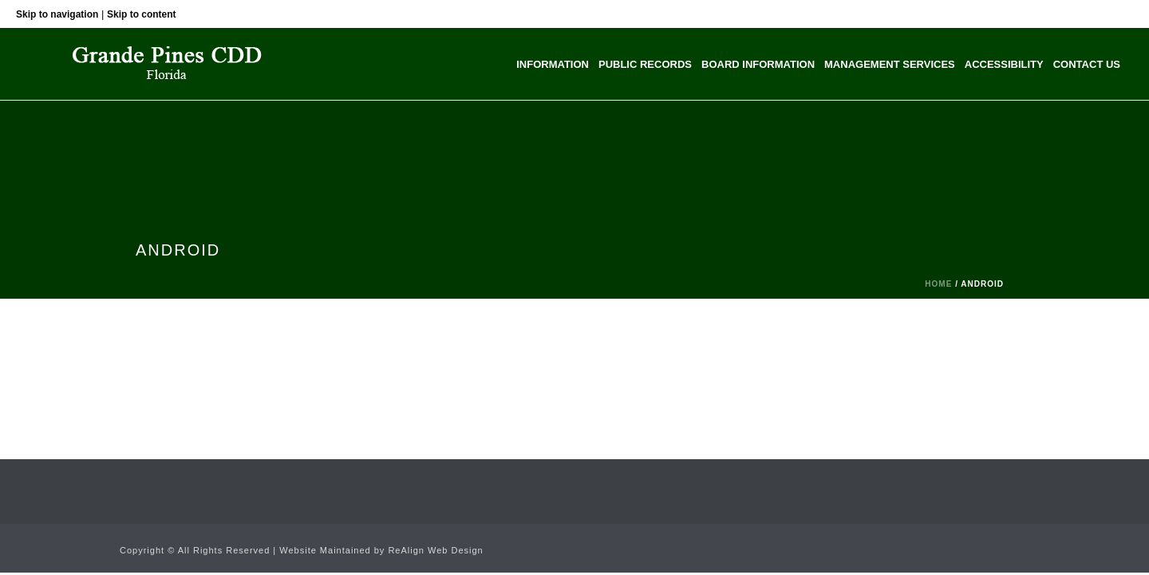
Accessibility (1004, 64)
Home (938, 284)
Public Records (645, 64)
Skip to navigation (57, 14)
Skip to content (141, 14)
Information (552, 64)
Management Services (889, 64)
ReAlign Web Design (435, 550)
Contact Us (1086, 64)
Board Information (758, 64)
